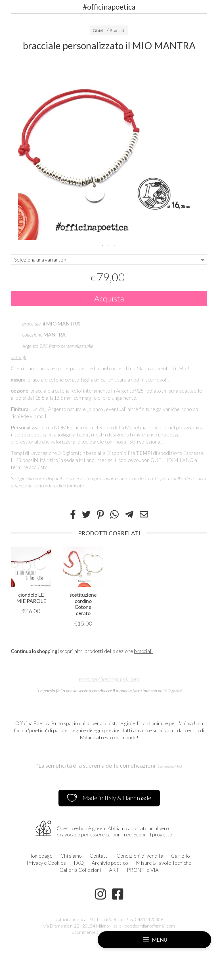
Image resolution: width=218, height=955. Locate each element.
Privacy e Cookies (46, 863)
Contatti (99, 856)
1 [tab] (103, 245)
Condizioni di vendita (140, 856)
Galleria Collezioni (80, 870)
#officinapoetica (109, 6)
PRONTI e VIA (143, 870)
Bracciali (117, 30)
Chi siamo (71, 856)
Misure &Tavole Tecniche (163, 863)
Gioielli (98, 30)
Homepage (40, 856)
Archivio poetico (110, 863)
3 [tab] (115, 245)
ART (114, 870)
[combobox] (109, 259)
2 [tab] (109, 245)
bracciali (143, 651)
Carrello (180, 856)
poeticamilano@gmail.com (109, 679)
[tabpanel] (109, 149)
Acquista (109, 298)
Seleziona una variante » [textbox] (40, 259)
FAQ (79, 863)
